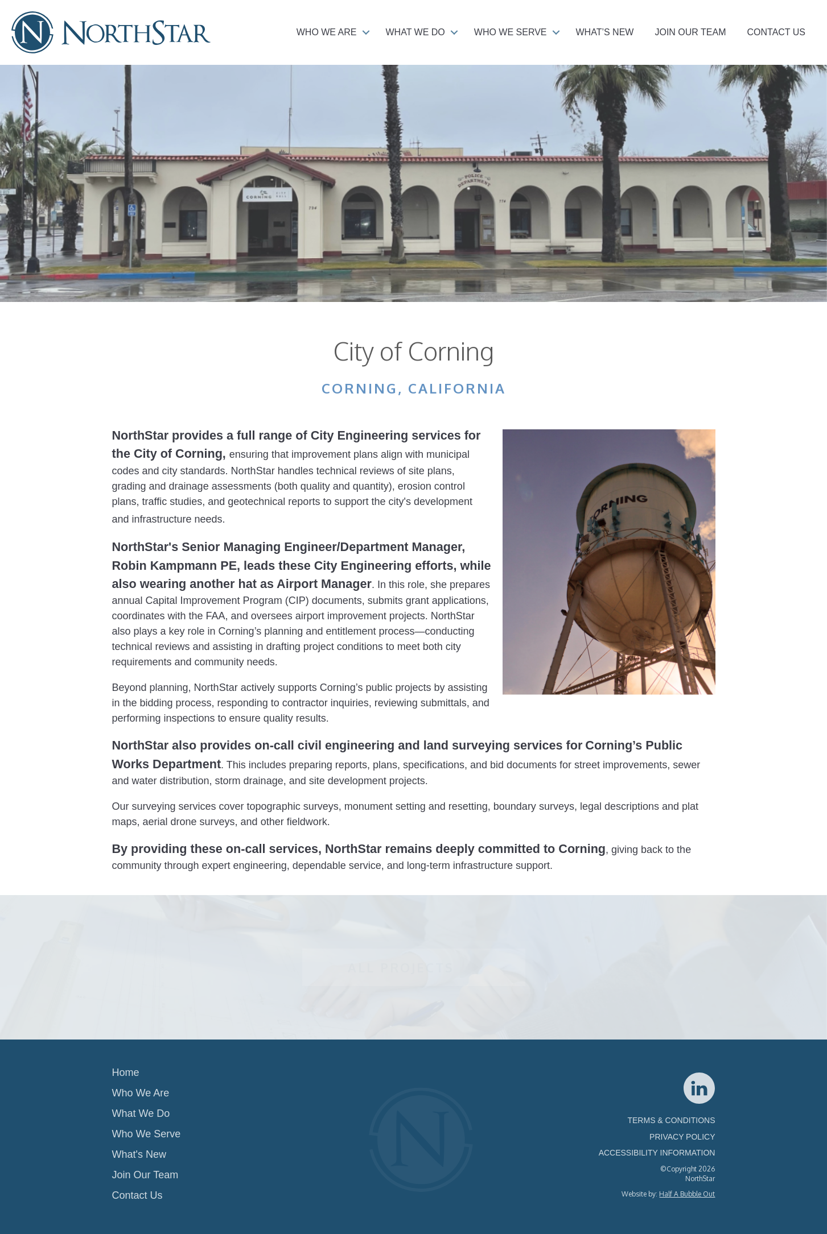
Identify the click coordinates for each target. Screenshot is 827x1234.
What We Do (141, 1113)
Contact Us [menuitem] (776, 32)
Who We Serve (146, 1134)
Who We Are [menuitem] (327, 32)
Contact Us (137, 1195)
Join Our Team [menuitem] (690, 32)
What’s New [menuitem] (605, 32)
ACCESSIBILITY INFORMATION (657, 1152)
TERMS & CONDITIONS (671, 1120)
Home (125, 1072)
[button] (366, 32)
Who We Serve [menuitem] (510, 32)
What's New (139, 1154)
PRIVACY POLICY (682, 1136)
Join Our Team (145, 1175)
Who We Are (141, 1093)
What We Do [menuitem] (415, 32)
